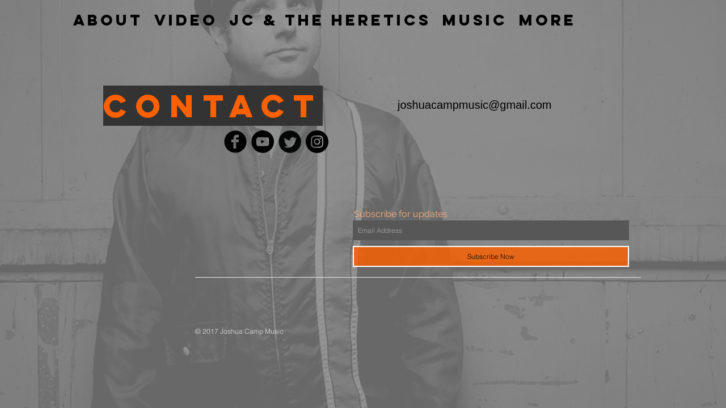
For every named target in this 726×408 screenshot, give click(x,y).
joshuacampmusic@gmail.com (475, 105)
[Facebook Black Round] (235, 141)
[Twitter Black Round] (289, 141)
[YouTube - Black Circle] (262, 141)
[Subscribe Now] (491, 256)
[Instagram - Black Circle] (317, 141)
